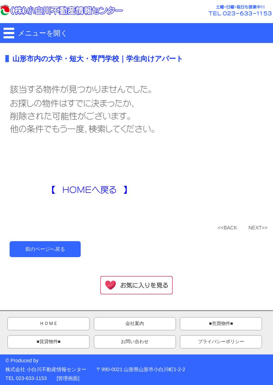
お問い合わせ (135, 341)
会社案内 (134, 323)
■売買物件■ (221, 323)
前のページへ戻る (45, 249)
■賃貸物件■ (48, 341)
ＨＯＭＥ (48, 323)
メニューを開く (43, 33)
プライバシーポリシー (221, 341)
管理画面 (68, 378)
